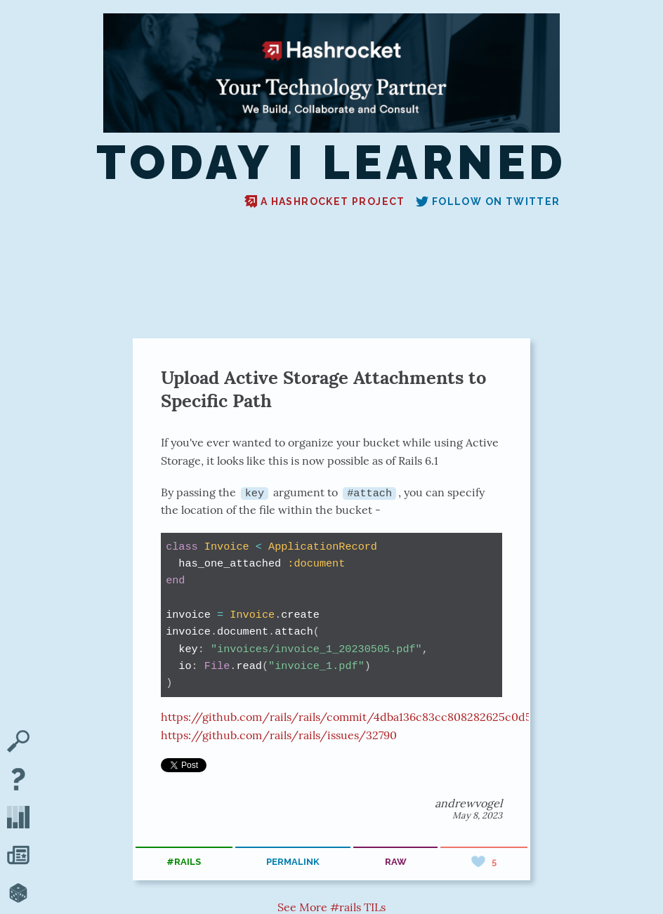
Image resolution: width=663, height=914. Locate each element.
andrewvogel (468, 802)
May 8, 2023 (477, 815)
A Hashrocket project (324, 201)
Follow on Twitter (488, 201)
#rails (183, 861)
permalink (293, 861)
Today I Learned (331, 163)
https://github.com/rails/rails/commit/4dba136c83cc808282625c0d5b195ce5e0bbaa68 (392, 717)
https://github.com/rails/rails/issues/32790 (279, 735)
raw (396, 861)
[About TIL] (18, 780)
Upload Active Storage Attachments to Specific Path (323, 389)
